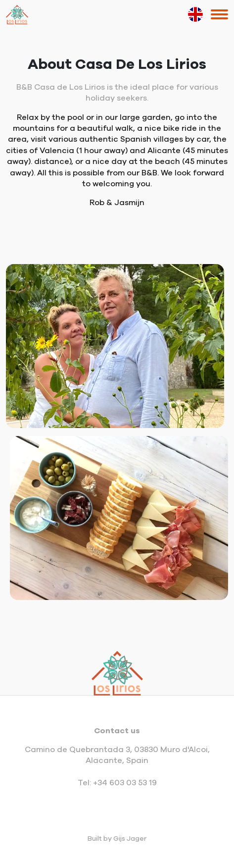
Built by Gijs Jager (117, 838)
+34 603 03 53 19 (125, 783)
